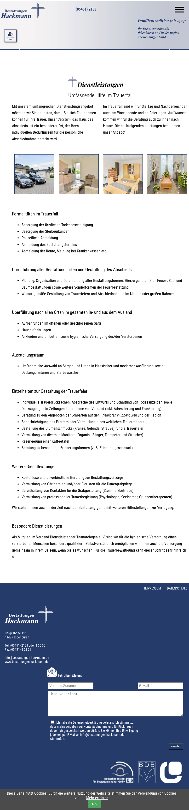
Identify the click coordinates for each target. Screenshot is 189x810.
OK (94, 804)
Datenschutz (177, 588)
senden (176, 750)
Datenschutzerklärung (84, 727)
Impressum (153, 588)
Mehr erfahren (97, 798)
